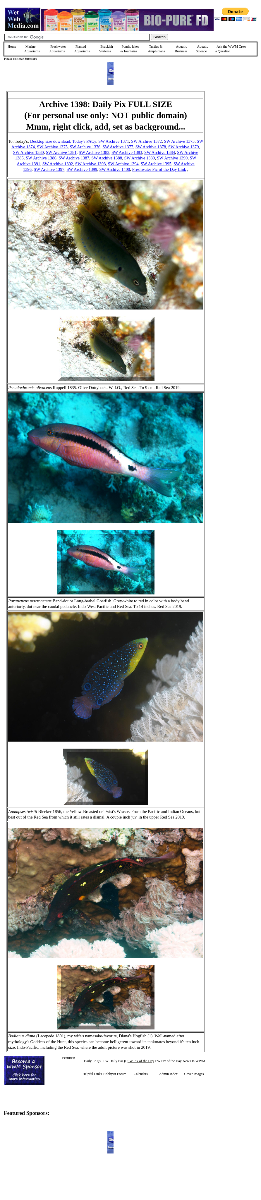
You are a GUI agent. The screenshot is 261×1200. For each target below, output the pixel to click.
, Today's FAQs (83, 141)
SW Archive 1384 (159, 152)
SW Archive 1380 (28, 152)
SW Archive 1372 (146, 141)
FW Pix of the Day (168, 1061)
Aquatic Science (202, 48)
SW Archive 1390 (172, 158)
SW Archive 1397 (49, 169)
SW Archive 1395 (156, 163)
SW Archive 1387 (74, 158)
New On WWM (194, 1061)
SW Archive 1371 (113, 141)
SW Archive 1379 (183, 147)
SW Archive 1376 (85, 147)
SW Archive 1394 (123, 163)
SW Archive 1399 (81, 169)
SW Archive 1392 (57, 163)
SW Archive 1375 (52, 147)
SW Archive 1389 (139, 158)
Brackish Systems (106, 48)
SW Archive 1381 (61, 152)
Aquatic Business (181, 48)
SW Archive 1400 (114, 169)
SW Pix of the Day (141, 1061)
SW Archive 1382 (94, 152)
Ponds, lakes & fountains (129, 48)
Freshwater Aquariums (57, 48)
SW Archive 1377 (118, 147)
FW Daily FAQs (114, 1061)
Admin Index (168, 1074)
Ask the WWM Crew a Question (230, 48)
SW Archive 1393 (90, 163)
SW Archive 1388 (106, 158)
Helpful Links (92, 1074)
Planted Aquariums (82, 48)
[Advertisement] (234, 132)
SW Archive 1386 (41, 158)
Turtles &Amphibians (156, 48)
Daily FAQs (92, 1061)
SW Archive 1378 (150, 147)
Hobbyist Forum (114, 1074)
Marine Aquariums (32, 48)
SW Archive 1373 (179, 141)
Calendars (141, 1074)
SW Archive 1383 (126, 152)
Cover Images (194, 1074)
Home (12, 46)
